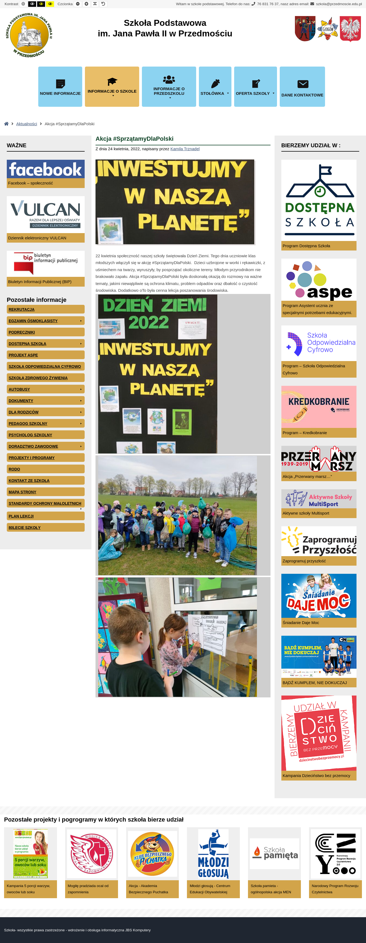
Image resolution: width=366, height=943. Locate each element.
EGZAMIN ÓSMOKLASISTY (46, 321)
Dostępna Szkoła (46, 343)
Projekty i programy (32, 458)
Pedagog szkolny (46, 423)
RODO (14, 469)
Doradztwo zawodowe (46, 446)
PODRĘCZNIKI (22, 332)
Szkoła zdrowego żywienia (38, 378)
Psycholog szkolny (30, 435)
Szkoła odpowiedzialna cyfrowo (45, 366)
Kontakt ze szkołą (29, 480)
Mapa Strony (22, 492)
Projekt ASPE (23, 355)
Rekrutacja (21, 309)
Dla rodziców (46, 412)
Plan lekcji (21, 516)
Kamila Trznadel (185, 148)
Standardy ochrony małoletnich (46, 504)
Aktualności (26, 123)
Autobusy (46, 389)
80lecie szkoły (24, 527)
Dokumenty (46, 400)
